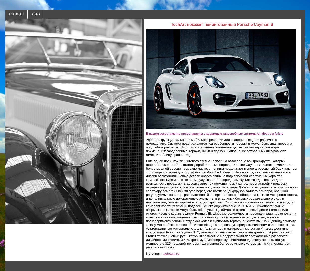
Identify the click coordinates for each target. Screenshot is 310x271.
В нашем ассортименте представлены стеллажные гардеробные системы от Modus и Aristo (214, 134)
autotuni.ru (171, 254)
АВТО (35, 14)
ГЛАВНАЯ (16, 14)
